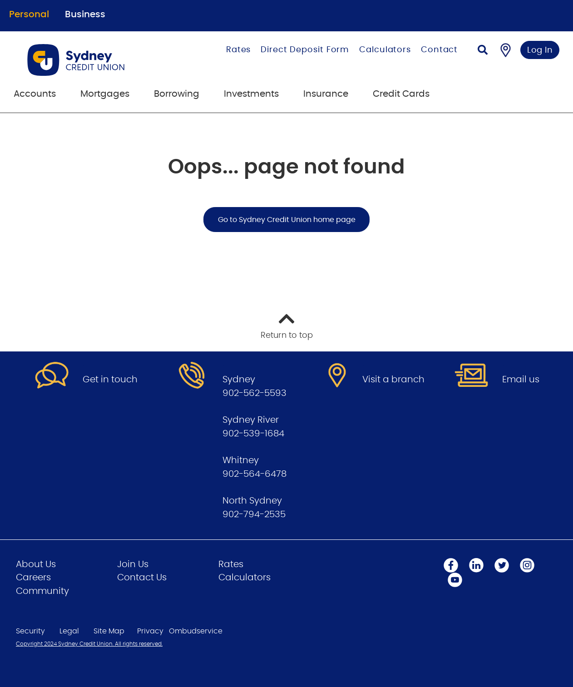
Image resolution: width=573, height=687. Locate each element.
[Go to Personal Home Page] (96, 60)
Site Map (109, 631)
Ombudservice (195, 631)
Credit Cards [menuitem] (401, 94)
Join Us (132, 564)
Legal (69, 631)
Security (30, 631)
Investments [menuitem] (251, 94)
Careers (33, 577)
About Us (36, 564)
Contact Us (142, 577)
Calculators (385, 50)
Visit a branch (393, 379)
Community (42, 591)
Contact (439, 50)
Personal (29, 14)
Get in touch (110, 379)
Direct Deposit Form (305, 50)
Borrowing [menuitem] (176, 94)
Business (85, 14)
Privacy (150, 631)
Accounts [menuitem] (35, 94)
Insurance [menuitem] (325, 94)
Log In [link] (540, 50)
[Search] (482, 51)
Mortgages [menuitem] (104, 94)
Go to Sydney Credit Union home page (287, 219)
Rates (238, 50)
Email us (520, 379)
